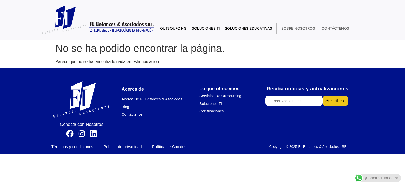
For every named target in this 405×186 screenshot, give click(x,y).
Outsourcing (173, 28)
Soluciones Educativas (248, 28)
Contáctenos (335, 28)
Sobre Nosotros (298, 28)
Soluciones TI (206, 28)
